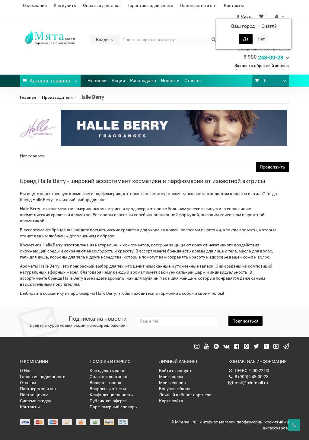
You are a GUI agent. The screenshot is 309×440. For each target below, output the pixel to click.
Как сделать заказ (108, 370)
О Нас (25, 370)
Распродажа (143, 80)
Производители (57, 97)
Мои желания (172, 382)
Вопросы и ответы (108, 388)
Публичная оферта (108, 400)
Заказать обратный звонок (261, 65)
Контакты (234, 5)
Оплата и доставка (102, 5)
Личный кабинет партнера (185, 394)
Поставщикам (34, 394)
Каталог (50, 79)
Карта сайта (171, 400)
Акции (118, 80)
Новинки (97, 80)
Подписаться (245, 321)
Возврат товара (105, 382)
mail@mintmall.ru (248, 382)
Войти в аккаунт (175, 370)
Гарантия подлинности (150, 5)
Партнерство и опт (198, 5)
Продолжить (272, 167)
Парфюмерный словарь (113, 406)
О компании (35, 5)
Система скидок (36, 400)
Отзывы (193, 80)
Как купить (65, 5)
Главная (28, 97)
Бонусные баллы (176, 388)
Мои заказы (171, 376)
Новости (170, 80)
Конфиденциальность (111, 394)
